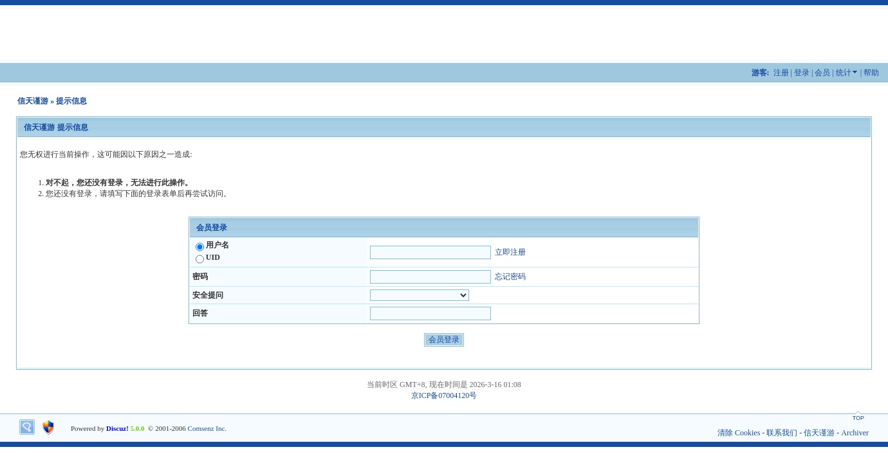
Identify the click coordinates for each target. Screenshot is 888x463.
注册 (781, 72)
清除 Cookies (738, 432)
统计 (843, 72)
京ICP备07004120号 (444, 395)
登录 (801, 72)
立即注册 (510, 252)
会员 (822, 72)
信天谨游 (32, 100)
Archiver (855, 432)
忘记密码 (510, 276)
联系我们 (781, 432)
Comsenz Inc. (207, 428)
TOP (858, 418)
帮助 (871, 72)
